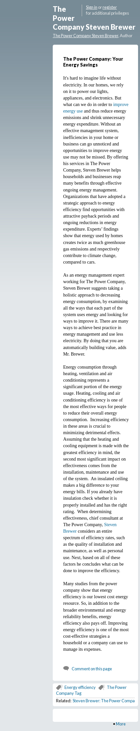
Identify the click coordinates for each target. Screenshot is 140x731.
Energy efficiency (80, 687)
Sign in (91, 7)
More (121, 723)
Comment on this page (92, 668)
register (110, 7)
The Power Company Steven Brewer (85, 35)
